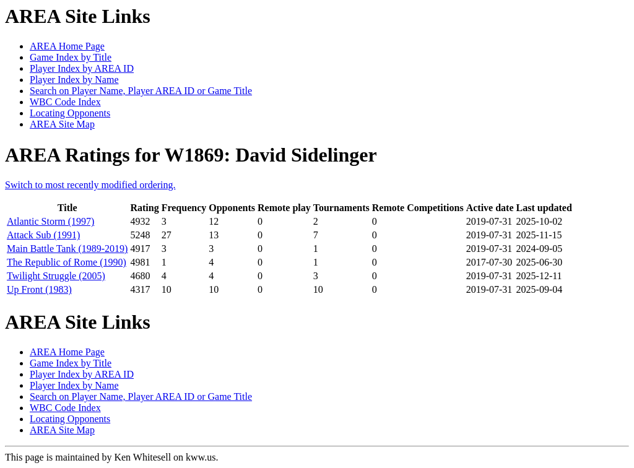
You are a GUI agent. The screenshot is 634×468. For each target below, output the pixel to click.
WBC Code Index (65, 102)
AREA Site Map (62, 124)
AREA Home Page (67, 46)
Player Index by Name (74, 79)
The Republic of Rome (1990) (66, 262)
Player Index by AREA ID (82, 68)
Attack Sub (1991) (43, 235)
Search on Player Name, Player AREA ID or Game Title (141, 90)
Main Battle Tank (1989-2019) (67, 248)
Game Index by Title (70, 57)
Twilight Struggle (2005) (56, 276)
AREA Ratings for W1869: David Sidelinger (191, 155)
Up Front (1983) (39, 289)
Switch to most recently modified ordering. (90, 185)
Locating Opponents (70, 113)
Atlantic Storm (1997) (50, 221)
